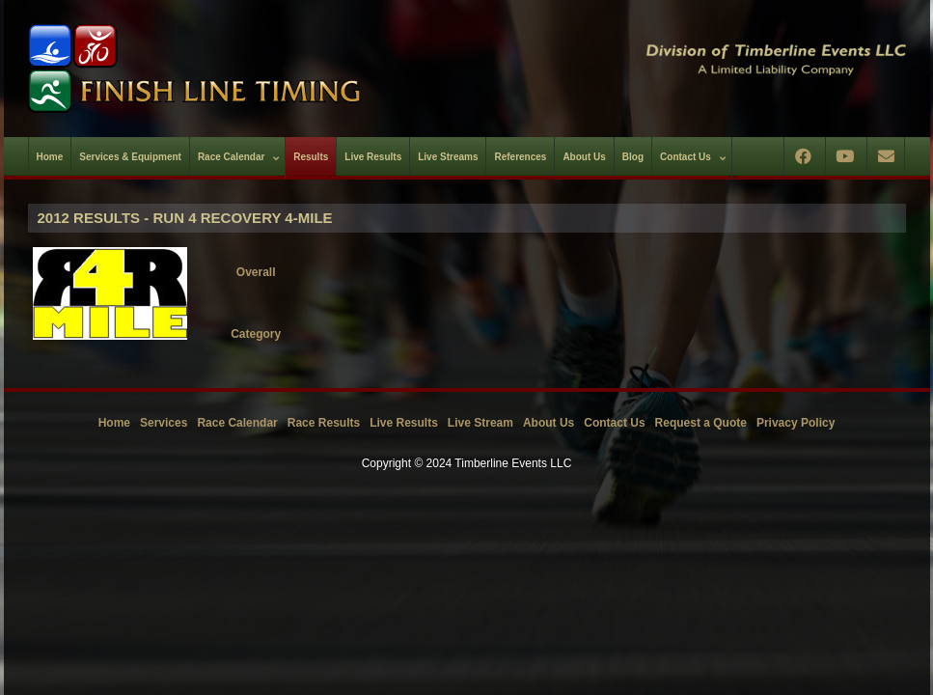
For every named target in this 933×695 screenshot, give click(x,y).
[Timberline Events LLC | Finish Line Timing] (235, 68)
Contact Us (614, 423)
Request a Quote (701, 423)
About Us (548, 423)
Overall (256, 272)
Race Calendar (237, 423)
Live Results (404, 423)
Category (256, 334)
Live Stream (480, 423)
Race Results (324, 423)
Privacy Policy (795, 423)
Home (114, 423)
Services (163, 423)
